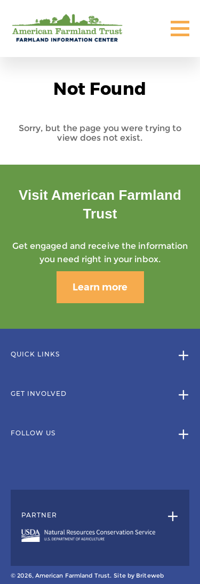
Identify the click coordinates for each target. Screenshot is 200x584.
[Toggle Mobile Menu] (180, 28)
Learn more (100, 287)
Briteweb (150, 575)
